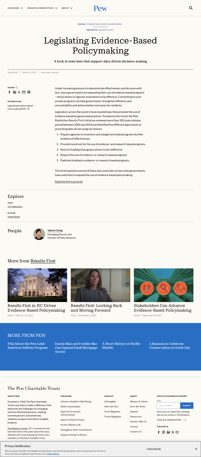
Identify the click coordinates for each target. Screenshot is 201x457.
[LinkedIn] (168, 432)
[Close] (196, 449)
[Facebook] (158, 432)
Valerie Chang (55, 229)
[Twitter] (172, 432)
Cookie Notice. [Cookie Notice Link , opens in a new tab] (52, 454)
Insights (109, 396)
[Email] (168, 405)
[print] (29, 92)
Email (159, 400)
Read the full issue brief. (69, 181)
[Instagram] (163, 432)
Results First (43, 260)
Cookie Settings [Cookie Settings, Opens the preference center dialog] (154, 449)
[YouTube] (177, 432)
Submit (187, 405)
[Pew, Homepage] (100, 8)
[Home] (34, 388)
